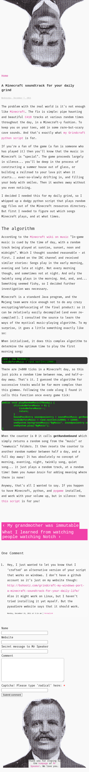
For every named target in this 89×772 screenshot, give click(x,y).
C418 (28, 117)
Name (4, 628)
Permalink (48, 613)
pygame (58, 491)
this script (10, 501)
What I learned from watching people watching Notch (37, 535)
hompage (43, 767)
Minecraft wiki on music (49, 237)
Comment (7, 656)
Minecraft (17, 112)
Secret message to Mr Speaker (24, 646)
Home (4, 76)
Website (7, 637)
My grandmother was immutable (43, 525)
